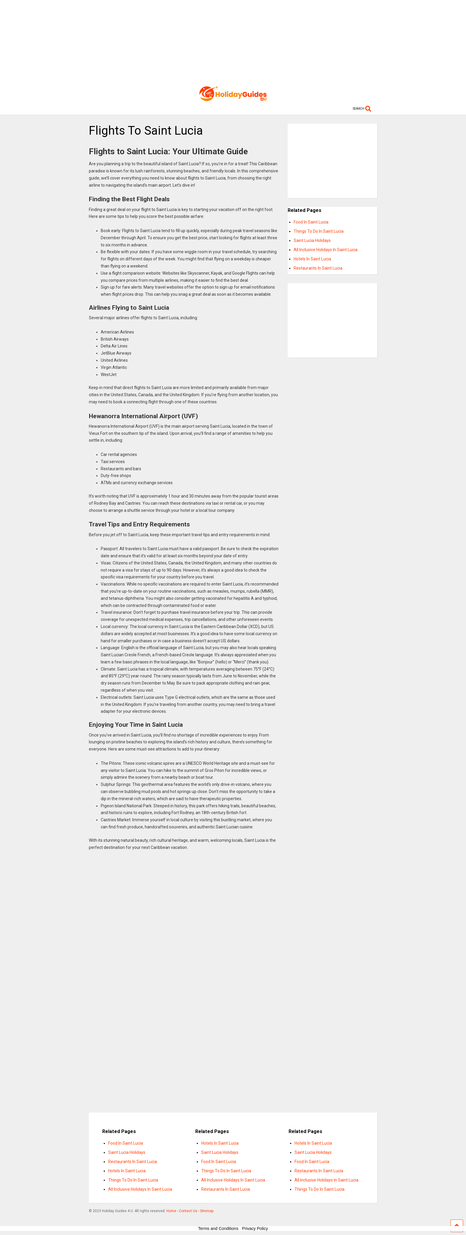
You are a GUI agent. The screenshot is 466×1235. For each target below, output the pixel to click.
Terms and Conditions (218, 1228)
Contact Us (188, 1211)
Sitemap (206, 1211)
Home (171, 1211)
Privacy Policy (255, 1228)
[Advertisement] (233, 41)
